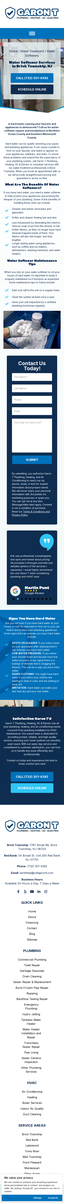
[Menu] (32, 33)
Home (13, 51)
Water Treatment (32, 51)
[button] (32, 78)
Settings (38, 1198)
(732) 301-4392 (37, 866)
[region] (32, 1187)
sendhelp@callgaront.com (36, 873)
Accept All (53, 1198)
